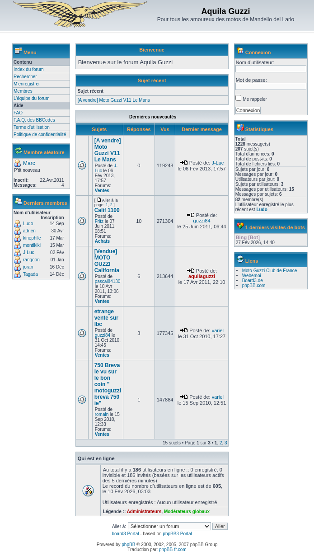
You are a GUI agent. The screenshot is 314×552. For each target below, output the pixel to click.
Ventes (102, 190)
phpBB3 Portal (177, 533)
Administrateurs (144, 511)
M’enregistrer (27, 83)
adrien (29, 230)
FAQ (18, 112)
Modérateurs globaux (187, 511)
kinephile (32, 238)
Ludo (28, 223)
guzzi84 (202, 220)
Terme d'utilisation (32, 127)
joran (28, 266)
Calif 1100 (107, 210)
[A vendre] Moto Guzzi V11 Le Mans (114, 100)
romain (102, 414)
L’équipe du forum (32, 98)
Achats (102, 241)
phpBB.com (254, 285)
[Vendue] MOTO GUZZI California (106, 261)
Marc (29, 163)
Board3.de (252, 280)
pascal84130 (108, 281)
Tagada (30, 274)
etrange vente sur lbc (106, 317)
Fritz (99, 221)
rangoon (31, 259)
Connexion (258, 52)
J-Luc (28, 252)
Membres (23, 91)
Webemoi (251, 275)
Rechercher (25, 76)
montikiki (32, 245)
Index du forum (29, 69)
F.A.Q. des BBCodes (34, 120)
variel (218, 330)
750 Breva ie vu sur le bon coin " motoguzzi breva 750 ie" (107, 384)
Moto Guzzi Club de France (269, 270)
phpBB (128, 544)
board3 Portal (125, 533)
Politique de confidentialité (40, 134)
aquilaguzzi (201, 276)
